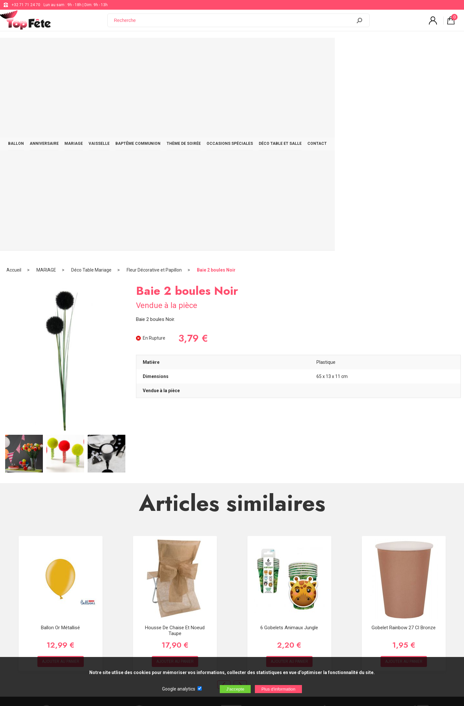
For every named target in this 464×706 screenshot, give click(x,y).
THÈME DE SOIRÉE (254, 49)
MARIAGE (128, 49)
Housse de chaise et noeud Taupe (175, 430)
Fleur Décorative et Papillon (154, 69)
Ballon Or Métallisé (60, 427)
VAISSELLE (158, 49)
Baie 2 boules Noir (216, 69)
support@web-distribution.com (214, 578)
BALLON (59, 49)
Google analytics (178, 688)
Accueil (13, 69)
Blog (190, 594)
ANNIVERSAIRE (92, 49)
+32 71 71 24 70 (26, 5)
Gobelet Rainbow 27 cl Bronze (404, 427)
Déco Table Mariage (91, 69)
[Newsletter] (122, 629)
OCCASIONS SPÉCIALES (305, 49)
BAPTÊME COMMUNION (202, 49)
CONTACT (403, 49)
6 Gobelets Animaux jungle (289, 427)
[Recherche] (233, 23)
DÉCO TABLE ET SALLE (360, 49)
